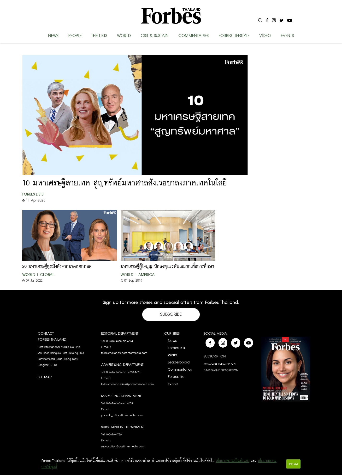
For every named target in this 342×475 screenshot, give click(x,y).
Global (47, 275)
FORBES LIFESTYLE (233, 36)
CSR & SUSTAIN (155, 36)
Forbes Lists (32, 194)
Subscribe (171, 314)
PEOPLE (75, 36)
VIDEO (265, 36)
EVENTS (287, 36)
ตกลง (293, 464)
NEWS (53, 36)
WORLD (124, 36)
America (146, 275)
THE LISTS (99, 36)
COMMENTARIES (193, 36)
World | (30, 275)
